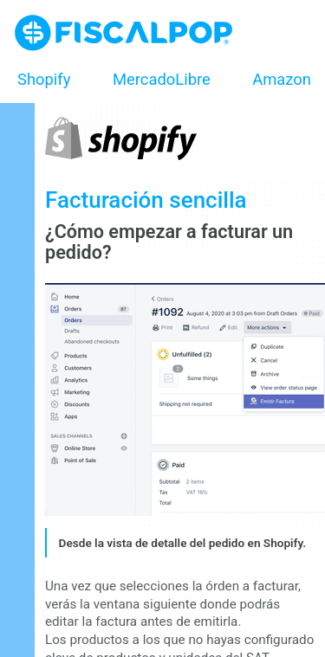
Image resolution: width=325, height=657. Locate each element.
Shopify (43, 79)
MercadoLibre (162, 79)
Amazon (281, 79)
